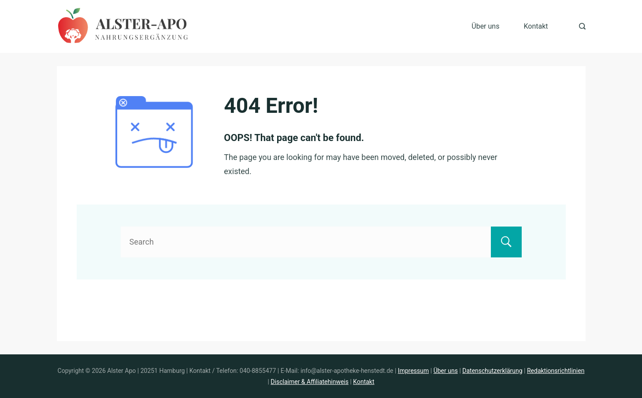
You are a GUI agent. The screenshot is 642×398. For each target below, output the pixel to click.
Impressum (413, 370)
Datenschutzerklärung (492, 370)
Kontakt (535, 26)
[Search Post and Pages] (582, 26)
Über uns (485, 26)
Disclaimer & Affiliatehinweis (310, 381)
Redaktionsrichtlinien (555, 370)
